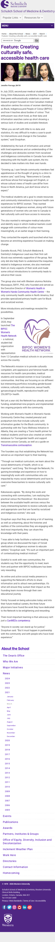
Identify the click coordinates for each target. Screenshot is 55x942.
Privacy (5, 901)
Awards (7, 828)
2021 (35, 34)
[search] (18, 41)
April (9, 707)
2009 (7, 791)
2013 (7, 773)
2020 (7, 740)
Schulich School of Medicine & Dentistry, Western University (26, 889)
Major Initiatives (13, 667)
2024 (7, 678)
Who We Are (10, 661)
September (11, 726)
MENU (5, 25)
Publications (10, 822)
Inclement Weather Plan (18, 849)
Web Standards (15, 901)
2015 (7, 763)
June (9, 715)
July (8, 718)
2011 (7, 782)
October (10, 729)
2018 (7, 750)
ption (16, 445)
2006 (7, 805)
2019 (7, 745)
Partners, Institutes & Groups (21, 833)
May (8, 711)
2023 (7, 683)
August (10, 722)
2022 (7, 688)
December (11, 736)
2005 (7, 810)
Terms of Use (28, 901)
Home (4, 34)
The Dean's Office (14, 655)
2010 (7, 787)
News (28, 34)
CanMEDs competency (18, 620)
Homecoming (11, 873)
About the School (16, 34)
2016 (7, 759)
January (10, 697)
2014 (7, 768)
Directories (9, 861)
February (10, 700)
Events (7, 816)
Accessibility (40, 901)
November (11, 733)
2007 (7, 800)
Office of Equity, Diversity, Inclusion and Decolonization (27, 841)
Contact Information (15, 867)
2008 (7, 796)
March (42, 34)
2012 (7, 777)
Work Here (9, 855)
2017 (7, 754)
